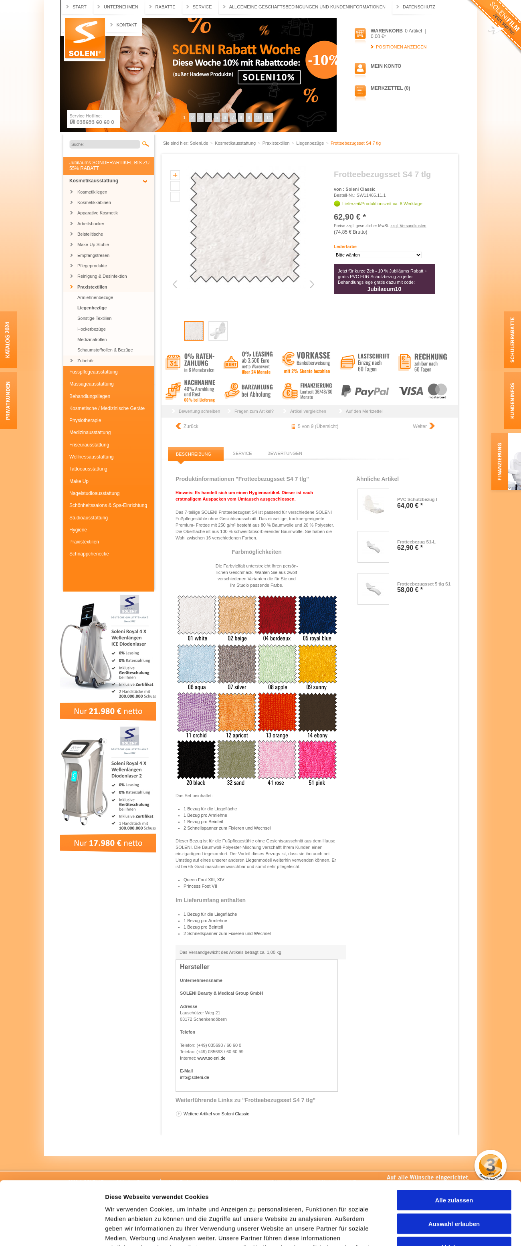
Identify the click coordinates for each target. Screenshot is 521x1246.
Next (311, 284)
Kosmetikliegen (92, 192)
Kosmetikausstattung (93, 181)
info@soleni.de (194, 1077)
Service (202, 6)
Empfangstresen (93, 255)
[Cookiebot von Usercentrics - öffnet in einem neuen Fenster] (52, 1230)
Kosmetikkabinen (94, 202)
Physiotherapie (85, 420)
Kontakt (127, 24)
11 (268, 117)
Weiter (420, 426)
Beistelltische (90, 234)
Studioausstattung (88, 518)
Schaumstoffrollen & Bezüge (105, 349)
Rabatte (165, 6)
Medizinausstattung (90, 432)
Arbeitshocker (90, 223)
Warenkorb (387, 31)
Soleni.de (84, 39)
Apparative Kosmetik (97, 212)
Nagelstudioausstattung (94, 493)
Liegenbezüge (92, 307)
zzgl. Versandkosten (408, 226)
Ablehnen (454, 1187)
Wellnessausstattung (91, 457)
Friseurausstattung (89, 445)
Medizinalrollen (92, 339)
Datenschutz (419, 6)
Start (80, 6)
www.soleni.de (211, 1058)
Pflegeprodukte (92, 265)
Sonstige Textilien (94, 318)
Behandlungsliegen (89, 396)
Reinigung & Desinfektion (102, 276)
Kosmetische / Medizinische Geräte (107, 408)
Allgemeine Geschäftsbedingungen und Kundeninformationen (307, 6)
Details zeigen (426, 1230)
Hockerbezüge (91, 329)
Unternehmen (121, 6)
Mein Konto (386, 66)
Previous (175, 284)
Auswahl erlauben (454, 1164)
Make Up (79, 481)
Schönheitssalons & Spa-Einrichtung (108, 505)
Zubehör (85, 360)
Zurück (191, 426)
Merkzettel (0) (390, 88)
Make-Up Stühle (93, 244)
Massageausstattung (91, 384)
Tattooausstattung (88, 469)
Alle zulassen (454, 1140)
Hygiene (78, 530)
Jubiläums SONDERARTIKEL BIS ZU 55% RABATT (109, 165)
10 (258, 117)
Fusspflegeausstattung (93, 372)
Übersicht (327, 426)
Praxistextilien (92, 287)
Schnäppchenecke (89, 554)
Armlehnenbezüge (95, 297)
